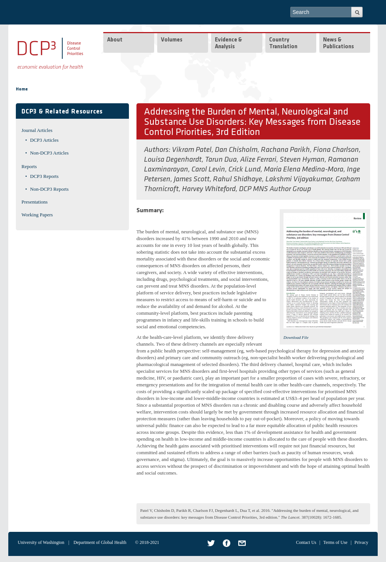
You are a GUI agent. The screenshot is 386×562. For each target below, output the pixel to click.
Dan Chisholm (236, 150)
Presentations (34, 202)
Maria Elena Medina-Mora (303, 169)
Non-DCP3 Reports (49, 189)
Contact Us (306, 542)
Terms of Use (335, 542)
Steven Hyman (302, 160)
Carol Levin (208, 169)
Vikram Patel (191, 150)
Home (22, 89)
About (115, 40)
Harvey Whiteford (209, 189)
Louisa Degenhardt (173, 160)
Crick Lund (244, 169)
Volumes (171, 40)
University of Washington (41, 542)
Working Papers (37, 214)
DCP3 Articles (44, 140)
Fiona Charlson (336, 150)
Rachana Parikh (285, 150)
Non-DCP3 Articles (49, 153)
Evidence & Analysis (228, 43)
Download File (295, 337)
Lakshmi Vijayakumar (298, 179)
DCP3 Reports (44, 176)
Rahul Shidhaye (237, 179)
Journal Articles (36, 130)
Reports (29, 166)
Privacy (361, 542)
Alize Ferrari (258, 160)
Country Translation (283, 43)
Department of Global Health (100, 542)
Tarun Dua (221, 160)
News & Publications (338, 43)
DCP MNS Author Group (275, 189)
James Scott (192, 179)
